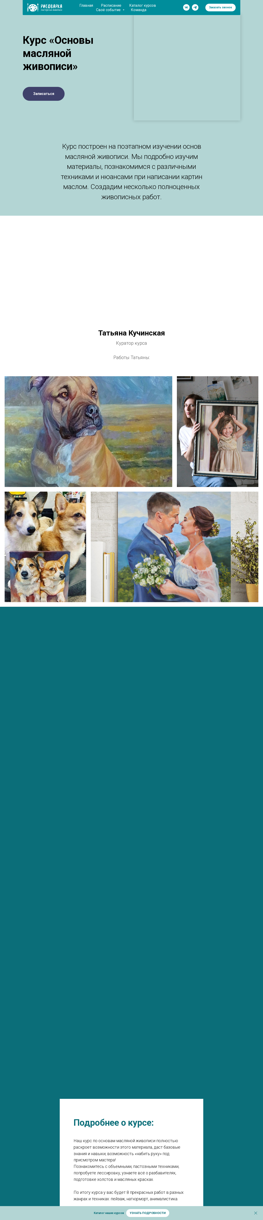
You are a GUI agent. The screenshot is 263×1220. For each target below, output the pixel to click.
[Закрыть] (255, 1213)
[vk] (186, 7)
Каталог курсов (142, 5)
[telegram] (195, 7)
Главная (86, 5)
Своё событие (109, 10)
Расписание (111, 5)
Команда (138, 10)
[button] (220, 8)
